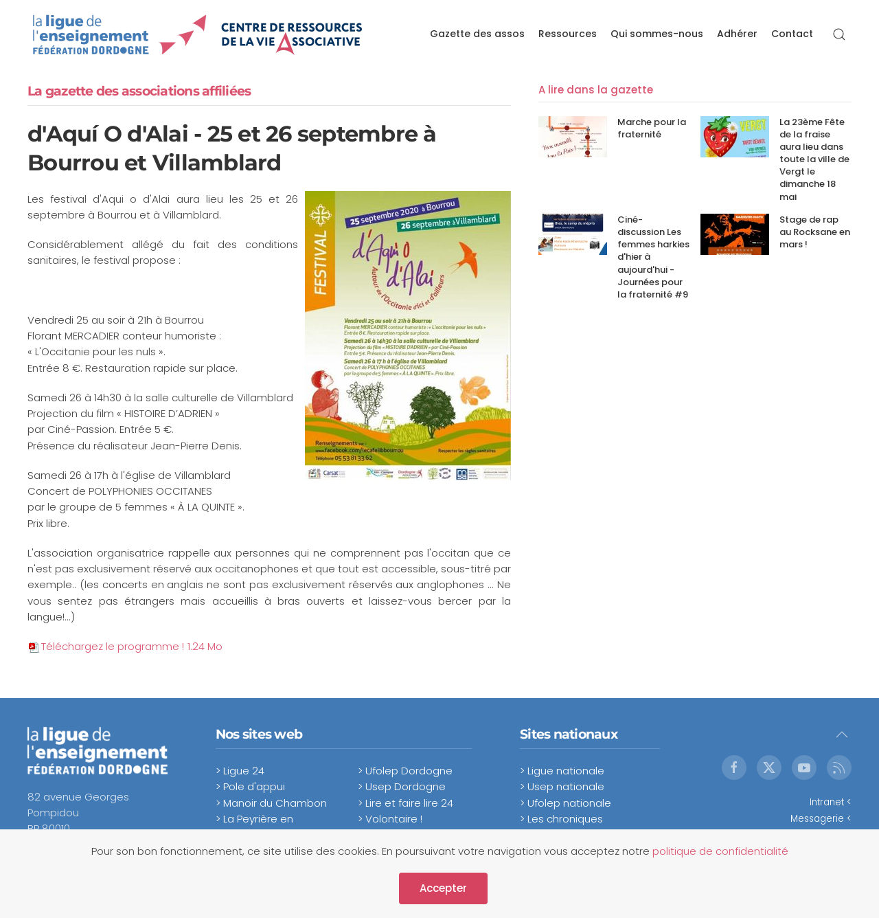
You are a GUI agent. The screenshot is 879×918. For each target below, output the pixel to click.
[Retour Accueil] (198, 34)
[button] (839, 34)
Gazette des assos (477, 34)
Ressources (567, 34)
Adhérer (737, 34)
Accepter (443, 888)
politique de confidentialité (720, 851)
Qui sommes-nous (656, 34)
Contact (792, 34)
